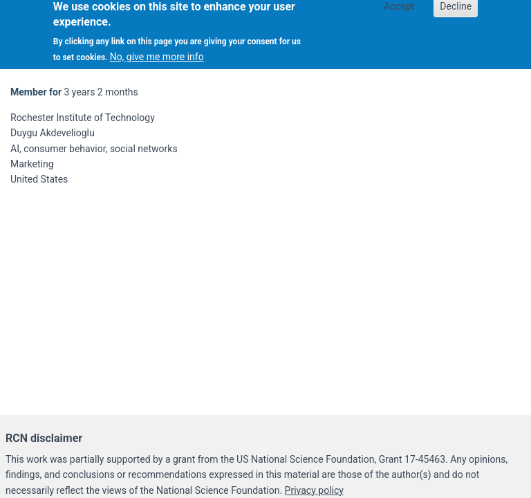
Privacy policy (314, 490)
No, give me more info (157, 53)
